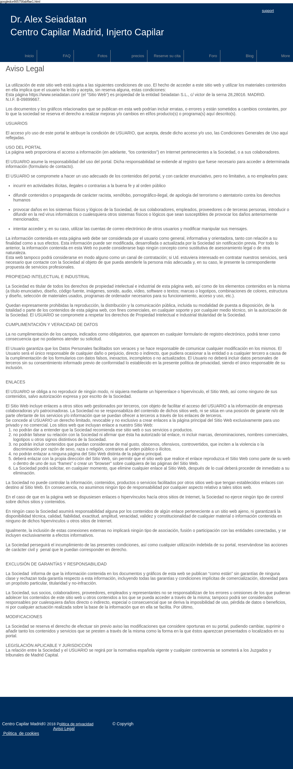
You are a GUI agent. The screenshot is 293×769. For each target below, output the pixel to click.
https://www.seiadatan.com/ (54, 94)
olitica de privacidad (76, 724)
